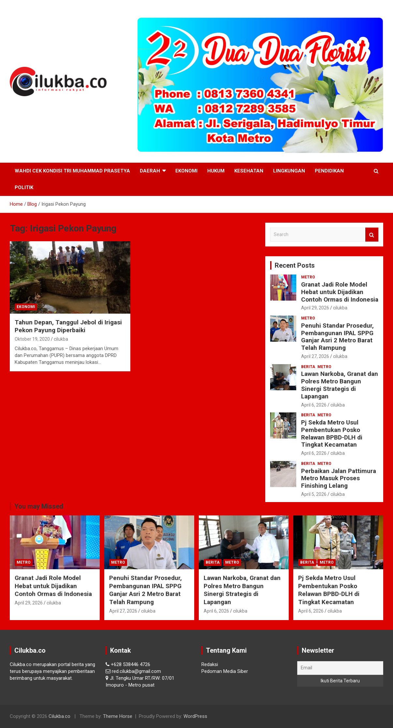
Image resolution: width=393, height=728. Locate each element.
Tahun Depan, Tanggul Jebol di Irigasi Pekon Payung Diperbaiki (68, 326)
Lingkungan (289, 171)
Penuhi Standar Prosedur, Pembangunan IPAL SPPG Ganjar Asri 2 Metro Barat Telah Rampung (337, 336)
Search (371, 235)
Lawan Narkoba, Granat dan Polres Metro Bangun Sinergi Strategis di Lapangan (339, 385)
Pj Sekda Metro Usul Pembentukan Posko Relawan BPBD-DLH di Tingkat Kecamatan (331, 433)
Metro (308, 277)
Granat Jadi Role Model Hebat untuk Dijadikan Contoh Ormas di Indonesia (339, 292)
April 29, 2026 (315, 307)
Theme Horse (117, 716)
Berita (308, 366)
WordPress (195, 716)
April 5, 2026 (314, 494)
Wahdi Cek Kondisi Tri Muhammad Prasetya (72, 171)
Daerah (150, 171)
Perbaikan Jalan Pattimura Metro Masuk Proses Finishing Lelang (338, 478)
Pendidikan (329, 171)
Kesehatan (248, 171)
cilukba (61, 339)
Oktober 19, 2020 (32, 339)
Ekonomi (186, 171)
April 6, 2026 (314, 405)
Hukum (216, 171)
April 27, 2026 (315, 356)
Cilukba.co (59, 716)
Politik (24, 187)
